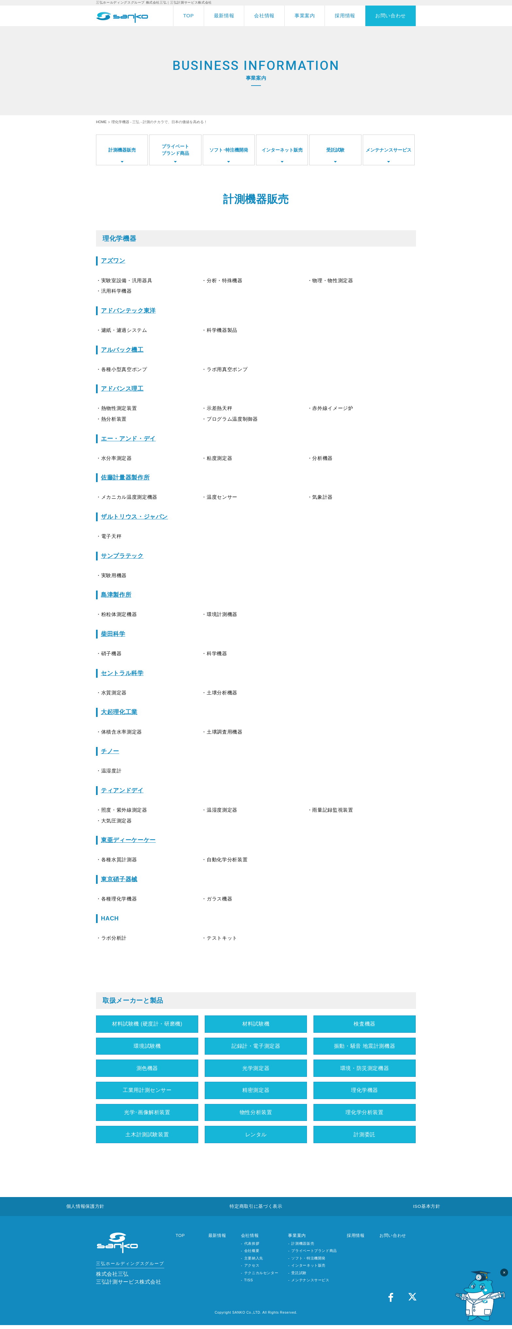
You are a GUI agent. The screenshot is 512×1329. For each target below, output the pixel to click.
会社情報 (264, 15)
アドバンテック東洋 (128, 310)
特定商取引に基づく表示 (256, 1209)
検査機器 (365, 1024)
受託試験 (299, 1277)
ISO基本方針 (426, 1209)
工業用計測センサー (147, 1092)
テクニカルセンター (261, 1277)
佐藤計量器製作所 (125, 477)
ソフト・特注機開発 (308, 1262)
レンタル (256, 1137)
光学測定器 (255, 1069)
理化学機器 (364, 1092)
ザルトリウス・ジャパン (134, 516)
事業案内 (305, 15)
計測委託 (365, 1137)
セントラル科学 (122, 673)
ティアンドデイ (122, 790)
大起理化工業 (119, 712)
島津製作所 (116, 595)
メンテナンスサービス (310, 1284)
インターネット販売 (308, 1269)
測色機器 (147, 1069)
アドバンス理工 (122, 388)
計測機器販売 (302, 1247)
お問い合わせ (390, 15)
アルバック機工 (122, 350)
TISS (248, 1284)
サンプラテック (122, 556)
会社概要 (252, 1254)
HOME (101, 122)
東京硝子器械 (119, 879)
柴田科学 (113, 634)
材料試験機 (255, 1024)
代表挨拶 (252, 1247)
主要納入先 (253, 1262)
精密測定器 (255, 1092)
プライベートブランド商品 (314, 1254)
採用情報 (345, 15)
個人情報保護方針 (85, 1209)
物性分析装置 (256, 1115)
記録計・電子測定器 (256, 1047)
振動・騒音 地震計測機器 (364, 1047)
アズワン (113, 260)
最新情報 (224, 15)
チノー (110, 751)
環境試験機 (147, 1047)
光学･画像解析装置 (147, 1115)
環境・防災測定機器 (364, 1069)
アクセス (252, 1269)
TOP (188, 15)
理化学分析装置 (364, 1115)
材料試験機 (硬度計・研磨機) (147, 1024)
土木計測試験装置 (147, 1137)
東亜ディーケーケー (128, 840)
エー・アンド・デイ (128, 438)
